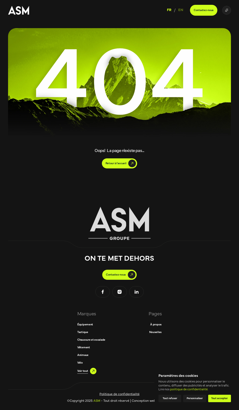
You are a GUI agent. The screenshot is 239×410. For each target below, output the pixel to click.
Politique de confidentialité (119, 394)
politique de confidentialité (189, 389)
